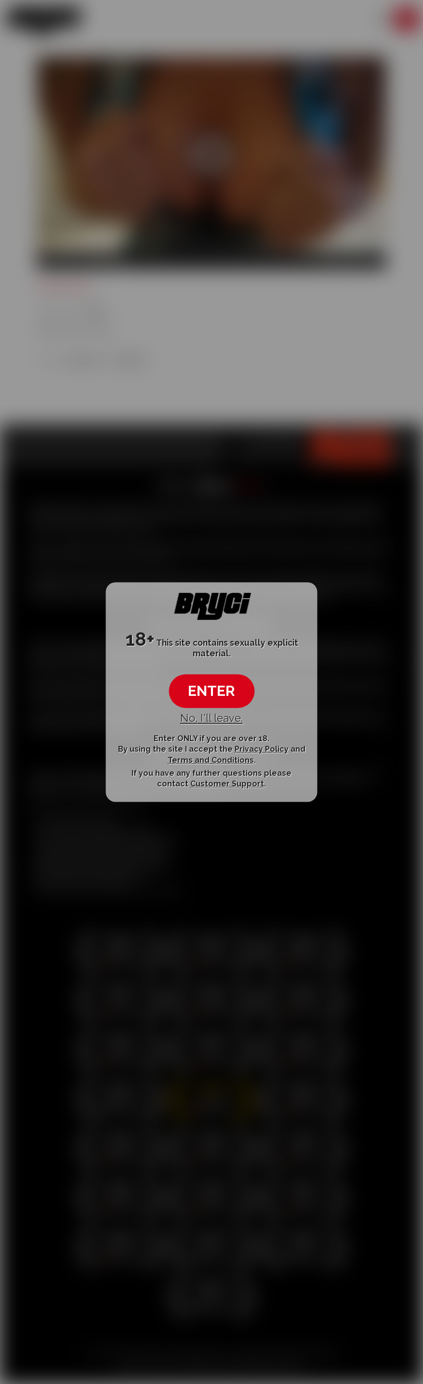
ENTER (211, 690)
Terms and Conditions (211, 760)
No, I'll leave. (211, 718)
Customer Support (227, 783)
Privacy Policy (262, 749)
